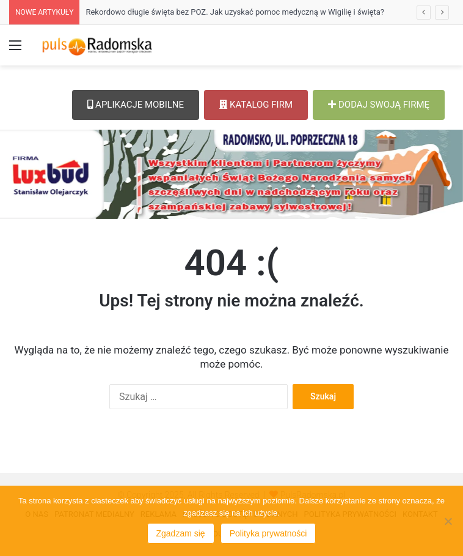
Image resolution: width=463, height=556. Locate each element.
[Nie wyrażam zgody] (448, 521)
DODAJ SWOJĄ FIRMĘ (378, 104)
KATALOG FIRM (256, 104)
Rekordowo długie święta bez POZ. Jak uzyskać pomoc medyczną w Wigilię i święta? (235, 12)
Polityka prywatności (268, 533)
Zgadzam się (180, 533)
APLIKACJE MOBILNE (135, 104)
